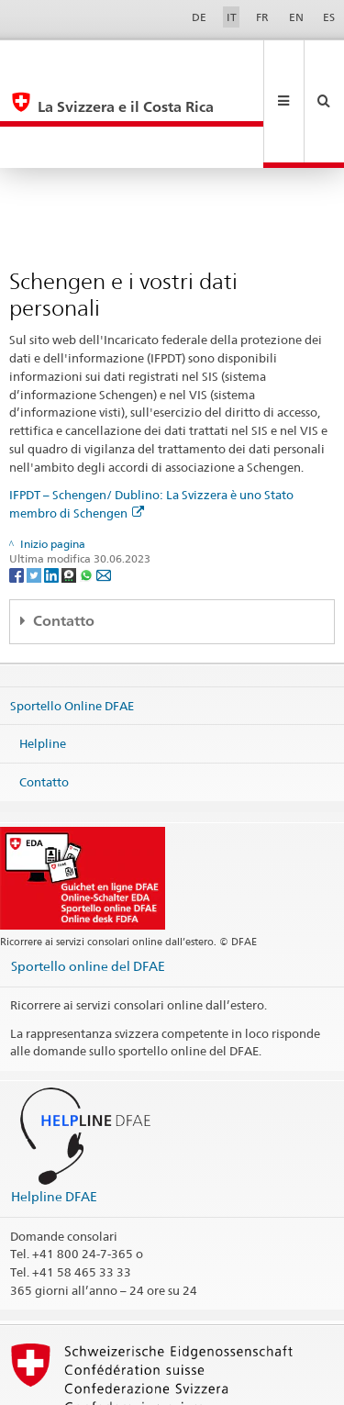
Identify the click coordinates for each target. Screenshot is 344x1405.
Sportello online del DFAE (88, 882)
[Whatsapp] (87, 490)
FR (262, 17)
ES (329, 17)
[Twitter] (35, 490)
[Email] (103, 490)
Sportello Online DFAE (72, 621)
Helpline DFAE (54, 1113)
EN (296, 17)
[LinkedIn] (52, 490)
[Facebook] (18, 490)
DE (199, 17)
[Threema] (70, 490)
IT (232, 17)
